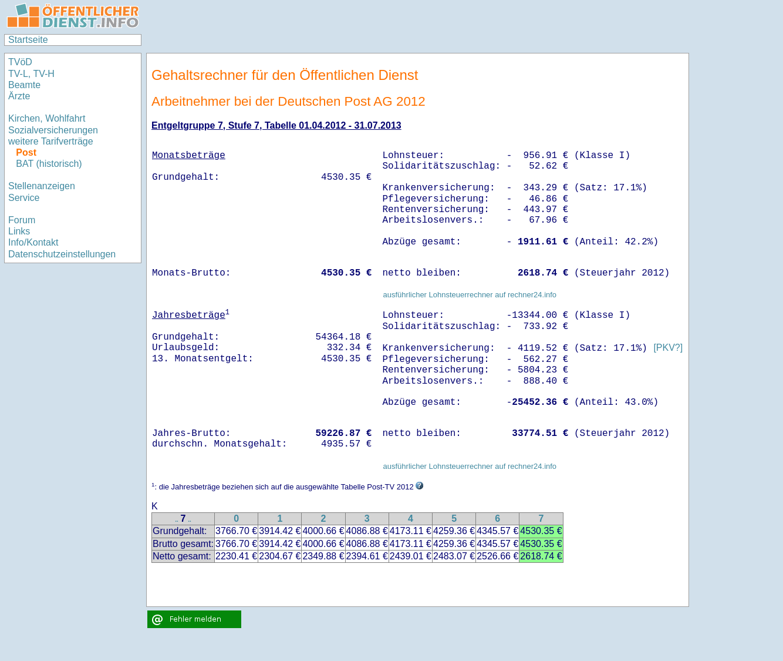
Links (19, 231)
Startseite (28, 40)
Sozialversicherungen (53, 130)
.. (176, 519)
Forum (21, 220)
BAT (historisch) (49, 164)
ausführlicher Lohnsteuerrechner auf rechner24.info (469, 294)
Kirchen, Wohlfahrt (46, 118)
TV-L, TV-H (31, 74)
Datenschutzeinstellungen (62, 254)
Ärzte (19, 96)
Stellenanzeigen (41, 186)
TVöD (20, 62)
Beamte (24, 85)
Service (23, 198)
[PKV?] (668, 348)
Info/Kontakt (33, 242)
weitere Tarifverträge (50, 141)
